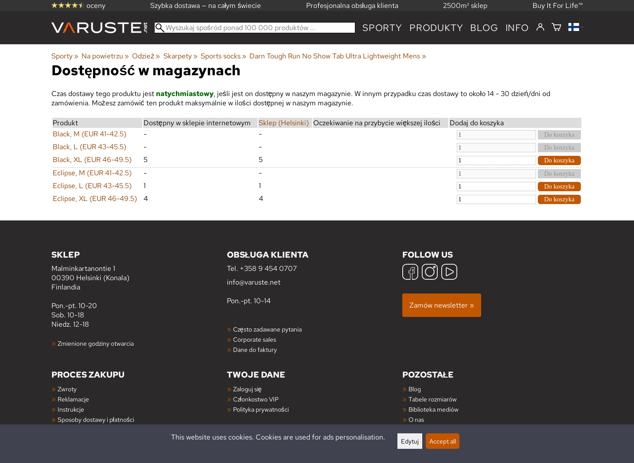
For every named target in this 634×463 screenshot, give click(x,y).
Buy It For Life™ (558, 5)
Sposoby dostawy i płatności (96, 419)
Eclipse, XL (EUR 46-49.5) (95, 198)
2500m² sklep (465, 5)
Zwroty (67, 389)
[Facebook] (410, 273)
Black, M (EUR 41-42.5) (89, 134)
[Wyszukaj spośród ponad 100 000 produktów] (255, 27)
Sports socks (223, 56)
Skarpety (180, 56)
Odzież (146, 56)
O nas (416, 419)
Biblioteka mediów (433, 409)
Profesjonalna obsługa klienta (352, 5)
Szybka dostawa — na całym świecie (205, 5)
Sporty (382, 28)
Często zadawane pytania (267, 329)
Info (517, 28)
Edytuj (410, 441)
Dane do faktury (255, 349)
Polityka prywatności (261, 409)
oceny (78, 5)
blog (484, 28)
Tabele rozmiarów (432, 399)
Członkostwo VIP (256, 399)
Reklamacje (73, 399)
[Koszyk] (556, 27)
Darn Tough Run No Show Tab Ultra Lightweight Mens (337, 56)
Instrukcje (71, 409)
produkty (436, 28)
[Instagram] (430, 273)
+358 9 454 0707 (268, 268)
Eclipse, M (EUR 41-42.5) (92, 172)
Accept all (442, 441)
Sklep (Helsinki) (284, 122)
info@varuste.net (253, 282)
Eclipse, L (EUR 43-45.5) (92, 185)
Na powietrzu (105, 56)
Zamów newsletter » (441, 305)
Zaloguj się (247, 389)
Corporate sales (254, 339)
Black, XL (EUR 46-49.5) (92, 159)
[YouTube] (449, 273)
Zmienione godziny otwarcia (96, 343)
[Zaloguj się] (540, 27)
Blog (414, 389)
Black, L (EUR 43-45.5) (89, 146)
